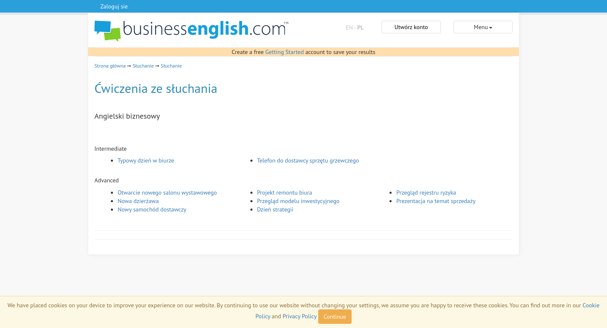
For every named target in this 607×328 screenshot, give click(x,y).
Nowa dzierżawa (138, 201)
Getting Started (284, 52)
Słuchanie (143, 65)
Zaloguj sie (114, 6)
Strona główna (110, 65)
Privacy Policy (299, 316)
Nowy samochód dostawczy (152, 209)
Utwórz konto (411, 27)
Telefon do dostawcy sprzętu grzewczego (308, 160)
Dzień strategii (275, 209)
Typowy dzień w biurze (146, 160)
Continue (335, 316)
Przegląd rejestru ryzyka (426, 192)
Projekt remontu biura (284, 192)
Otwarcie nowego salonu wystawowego (167, 192)
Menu (483, 27)
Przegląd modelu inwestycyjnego (298, 201)
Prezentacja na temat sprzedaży (435, 201)
